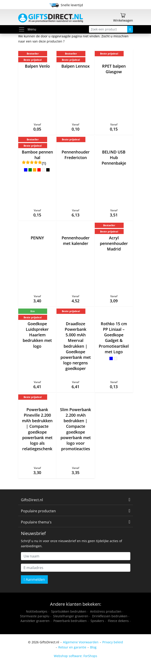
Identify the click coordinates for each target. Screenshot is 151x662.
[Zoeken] (130, 29)
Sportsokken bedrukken (68, 611)
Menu (27, 29)
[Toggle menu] (23, 29)
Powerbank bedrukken (70, 621)
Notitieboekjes (36, 611)
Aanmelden (34, 579)
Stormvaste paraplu (34, 616)
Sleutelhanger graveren (70, 616)
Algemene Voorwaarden (81, 642)
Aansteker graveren (35, 621)
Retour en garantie (72, 647)
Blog (93, 647)
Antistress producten (105, 611)
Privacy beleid (112, 642)
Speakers (97, 621)
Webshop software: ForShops (75, 656)
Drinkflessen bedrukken (109, 616)
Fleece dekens (118, 621)
